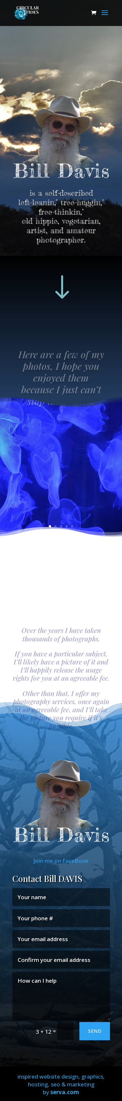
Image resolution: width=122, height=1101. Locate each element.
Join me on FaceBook (61, 860)
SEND (95, 1031)
